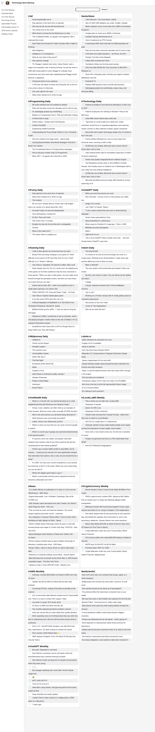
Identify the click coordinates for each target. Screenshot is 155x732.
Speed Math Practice (9, 24)
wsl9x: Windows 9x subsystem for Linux (97, 340)
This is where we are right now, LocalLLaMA (102, 401)
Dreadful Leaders (38, 347)
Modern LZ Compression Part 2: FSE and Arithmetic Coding (55, 115)
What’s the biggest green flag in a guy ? (47, 473)
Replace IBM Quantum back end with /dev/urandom (104, 85)
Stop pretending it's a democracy (97, 221)
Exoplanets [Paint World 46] (42, 364)
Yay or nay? (89, 292)
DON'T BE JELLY (39, 357)
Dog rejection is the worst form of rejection (48, 23)
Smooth (35, 228)
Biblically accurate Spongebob (96, 228)
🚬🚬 (34, 667)
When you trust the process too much (99, 193)
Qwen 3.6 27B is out (93, 408)
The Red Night (37, 360)
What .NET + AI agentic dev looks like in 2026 (49, 156)
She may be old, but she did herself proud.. (48, 26)
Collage (88, 282)
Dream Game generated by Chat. (98, 217)
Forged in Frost (38, 371)
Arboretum (36, 384)
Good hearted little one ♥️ (41, 20)
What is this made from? (41, 231)
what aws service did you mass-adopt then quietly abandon (54, 612)
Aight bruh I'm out (92, 234)
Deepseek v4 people (93, 404)
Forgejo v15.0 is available (91, 343)
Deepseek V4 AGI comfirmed (96, 411)
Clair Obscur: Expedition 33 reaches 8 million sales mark (53, 265)
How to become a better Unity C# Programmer (49, 153)
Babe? (87, 231)
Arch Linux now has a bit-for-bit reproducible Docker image (104, 384)
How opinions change (40, 61)
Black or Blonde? (91, 265)
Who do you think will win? (95, 309)
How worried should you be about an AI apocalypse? (102, 589)
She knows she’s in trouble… (43, 221)
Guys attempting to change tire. (44, 214)
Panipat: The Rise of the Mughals (98, 57)
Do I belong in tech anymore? (93, 391)
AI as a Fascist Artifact (90, 388)
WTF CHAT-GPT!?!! (39, 681)
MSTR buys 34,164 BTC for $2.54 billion (100, 544)
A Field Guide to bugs (40, 118)
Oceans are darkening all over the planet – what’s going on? (104, 619)
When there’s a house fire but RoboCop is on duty (51, 33)
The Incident (37, 200)
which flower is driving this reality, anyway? (48, 374)
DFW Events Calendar (9, 30)
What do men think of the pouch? (44, 57)
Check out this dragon (40, 343)
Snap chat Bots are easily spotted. (45, 694)
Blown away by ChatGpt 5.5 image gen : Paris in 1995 (105, 224)
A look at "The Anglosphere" (96, 306)
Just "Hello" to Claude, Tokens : (97, 207)
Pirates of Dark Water (40, 381)
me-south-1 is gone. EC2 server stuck (46, 602)
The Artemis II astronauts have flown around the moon (102, 636)
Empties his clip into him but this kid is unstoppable (51, 224)
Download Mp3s (7, 13)
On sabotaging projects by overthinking (47, 112)
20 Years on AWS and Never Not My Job (47, 606)
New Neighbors (38, 50)
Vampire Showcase (39, 377)
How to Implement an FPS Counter (98, 40)
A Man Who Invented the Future (97, 61)
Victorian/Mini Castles (40, 353)
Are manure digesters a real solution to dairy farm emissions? (105, 640)
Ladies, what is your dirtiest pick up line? (47, 422)
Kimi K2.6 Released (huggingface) (98, 446)
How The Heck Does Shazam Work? (95, 350)
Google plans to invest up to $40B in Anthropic (102, 33)
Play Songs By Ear (8, 20)
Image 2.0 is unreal (92, 204)
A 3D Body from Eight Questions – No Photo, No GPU (105, 54)
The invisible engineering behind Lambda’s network (51, 609)
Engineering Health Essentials (43, 129)
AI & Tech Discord (8, 17)
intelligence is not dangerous (43, 54)
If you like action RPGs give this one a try (47, 299)
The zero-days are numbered (93, 377)
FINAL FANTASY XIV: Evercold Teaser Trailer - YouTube (53, 292)
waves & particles (88, 347)
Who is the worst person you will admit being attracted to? (54, 415)
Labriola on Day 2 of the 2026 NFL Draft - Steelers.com (49, 565)
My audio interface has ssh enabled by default (49, 105)
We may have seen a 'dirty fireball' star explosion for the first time (106, 599)
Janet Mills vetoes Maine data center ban (100, 118)
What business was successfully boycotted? (48, 418)
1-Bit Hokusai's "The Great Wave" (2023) (100, 20)
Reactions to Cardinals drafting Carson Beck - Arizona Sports (52, 555)
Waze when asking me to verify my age (47, 95)
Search (104, 9)
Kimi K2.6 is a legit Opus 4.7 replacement (101, 422)
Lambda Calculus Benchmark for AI (98, 37)
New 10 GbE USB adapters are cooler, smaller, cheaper (106, 23)
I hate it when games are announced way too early (51, 251)
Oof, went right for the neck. (42, 91)
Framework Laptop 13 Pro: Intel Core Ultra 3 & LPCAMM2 (104, 381)
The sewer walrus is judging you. (44, 234)
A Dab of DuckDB (39, 125)
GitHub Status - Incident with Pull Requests (48, 122)
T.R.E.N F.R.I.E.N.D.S (40, 684)
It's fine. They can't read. (41, 217)
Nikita (34, 367)
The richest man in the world (43, 30)
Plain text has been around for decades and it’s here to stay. (55, 108)
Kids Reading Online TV (10, 27)
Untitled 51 (36, 340)
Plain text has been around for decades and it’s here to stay (107, 50)
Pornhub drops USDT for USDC (97, 548)
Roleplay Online (7, 34)
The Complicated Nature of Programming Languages (52, 149)
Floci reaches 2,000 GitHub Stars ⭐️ (46, 633)
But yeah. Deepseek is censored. (44, 650)
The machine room (39, 350)
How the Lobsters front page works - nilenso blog (50, 139)
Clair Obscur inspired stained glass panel (47, 296)
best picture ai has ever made (96, 303)
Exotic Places (37, 388)
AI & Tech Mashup (8, 10)
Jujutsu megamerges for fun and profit (96, 360)
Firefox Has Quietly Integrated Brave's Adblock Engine (105, 160)
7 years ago (36, 705)
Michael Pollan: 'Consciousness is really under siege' (102, 602)
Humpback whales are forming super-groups (102, 64)
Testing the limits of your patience (44, 81)
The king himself (91, 251)
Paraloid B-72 (90, 81)
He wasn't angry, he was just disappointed (48, 210)
